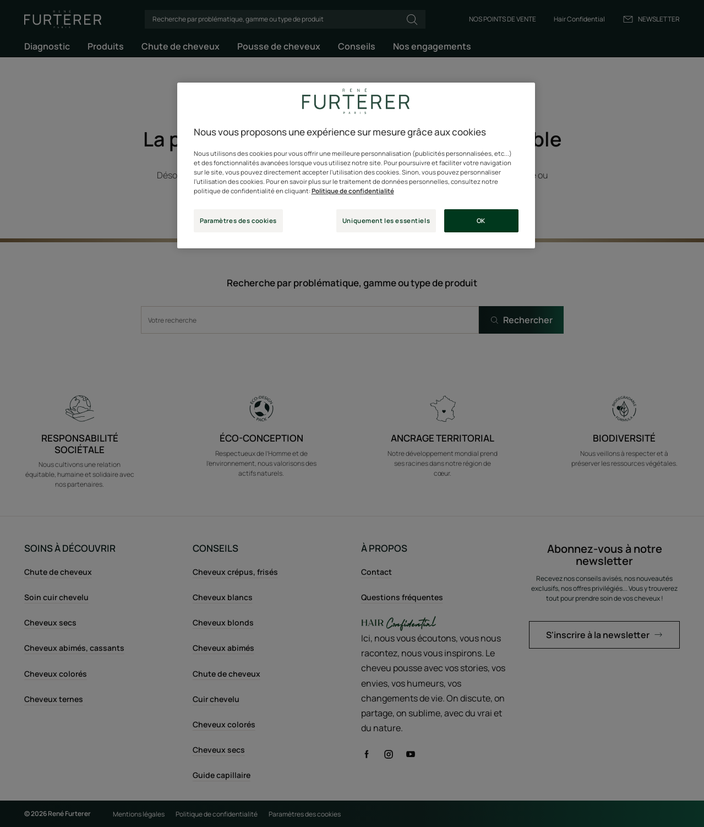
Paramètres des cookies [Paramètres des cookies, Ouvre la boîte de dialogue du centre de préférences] (238, 220)
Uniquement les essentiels (386, 220)
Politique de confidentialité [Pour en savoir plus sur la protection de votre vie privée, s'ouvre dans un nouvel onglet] (353, 191)
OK (481, 220)
